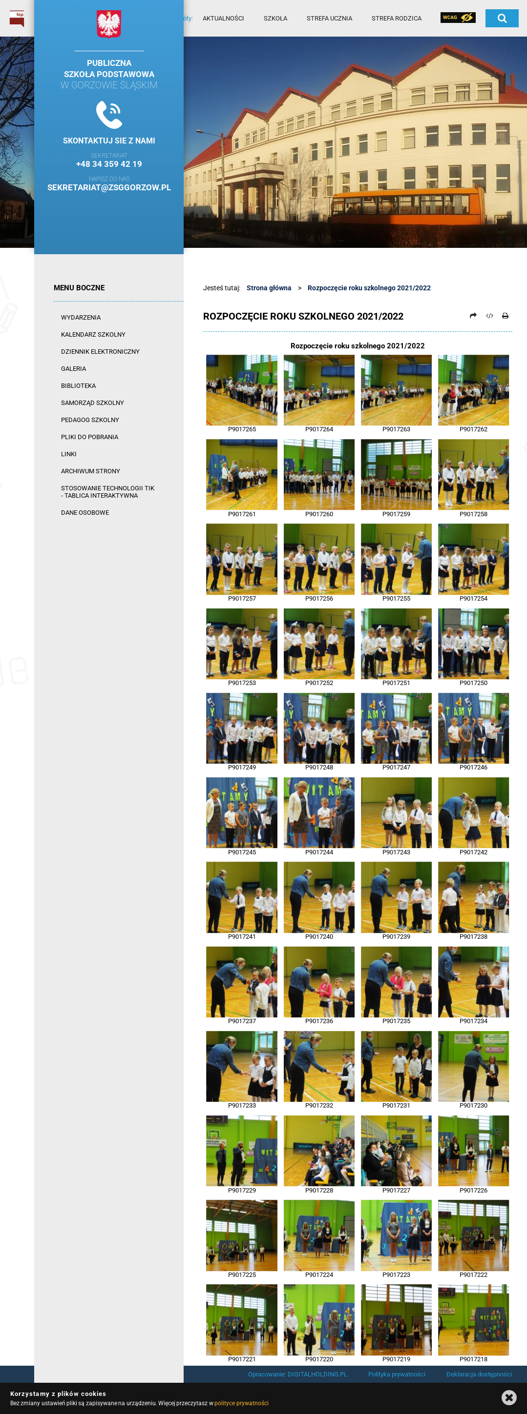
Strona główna (269, 288)
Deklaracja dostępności (479, 1374)
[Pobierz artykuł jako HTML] (489, 315)
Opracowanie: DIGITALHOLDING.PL (297, 1374)
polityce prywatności (241, 1403)
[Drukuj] (505, 315)
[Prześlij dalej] (473, 315)
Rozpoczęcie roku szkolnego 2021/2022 (369, 288)
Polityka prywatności (396, 1374)
